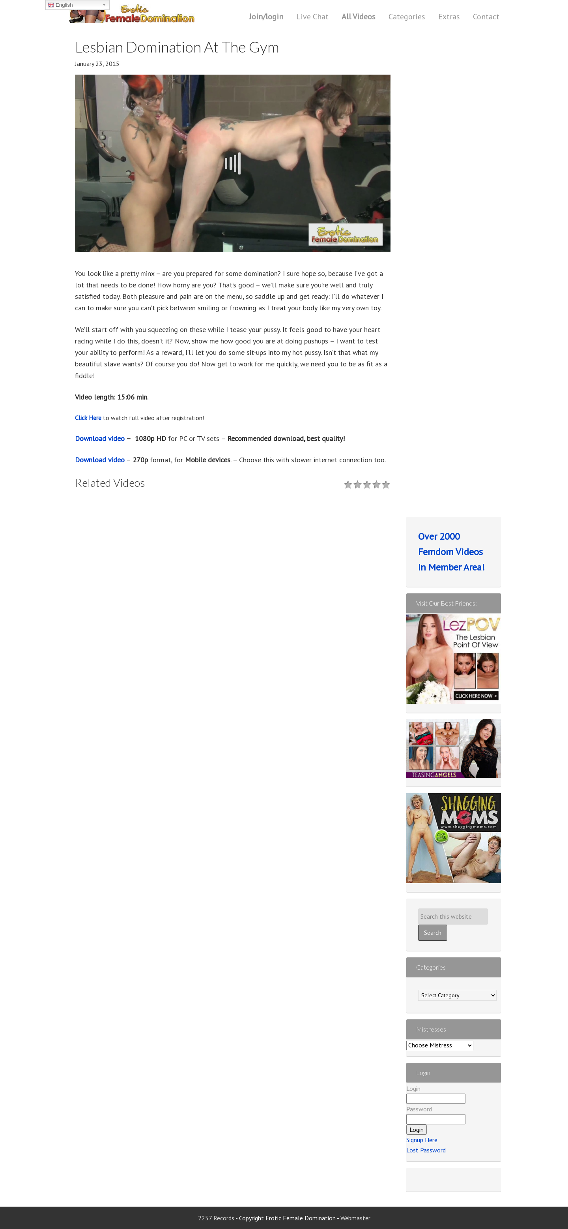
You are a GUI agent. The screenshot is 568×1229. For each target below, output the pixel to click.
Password (419, 1109)
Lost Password (426, 1150)
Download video (100, 438)
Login (413, 1088)
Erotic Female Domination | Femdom (148, 14)
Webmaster (355, 1218)
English (60, 5)
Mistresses (431, 1029)
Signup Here (421, 1140)
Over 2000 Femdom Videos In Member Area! (451, 551)
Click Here (88, 418)
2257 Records (216, 1218)
